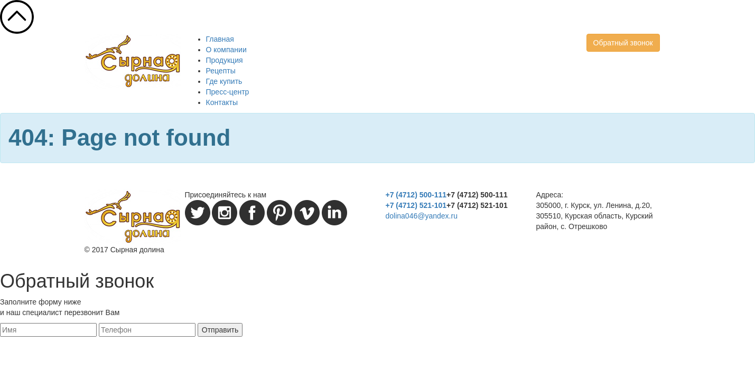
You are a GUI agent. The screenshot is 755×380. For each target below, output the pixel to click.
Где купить (224, 81)
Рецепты (221, 70)
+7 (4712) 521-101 (416, 205)
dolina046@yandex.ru (422, 216)
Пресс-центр (227, 92)
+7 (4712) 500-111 (416, 195)
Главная (220, 39)
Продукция (224, 60)
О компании (226, 49)
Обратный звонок (623, 43)
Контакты (222, 102)
